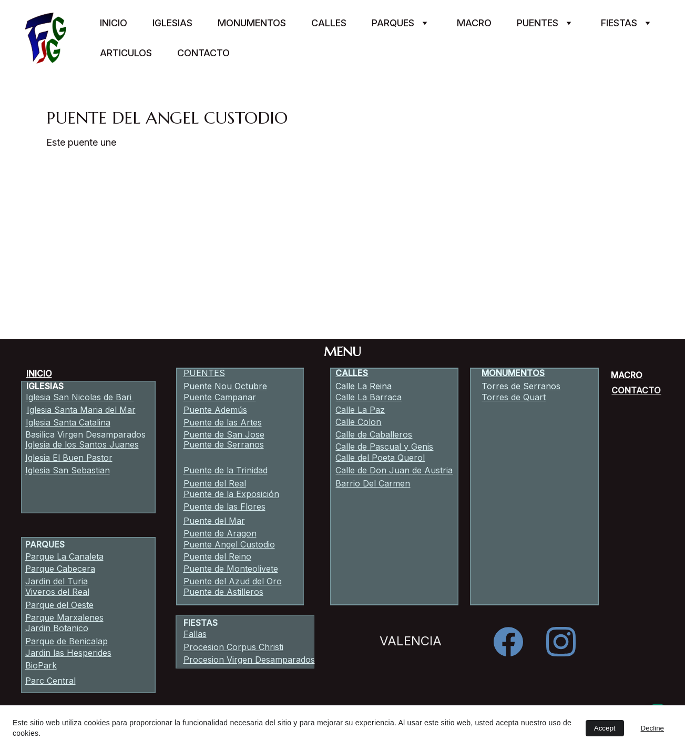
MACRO (626, 375)
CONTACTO (636, 390)
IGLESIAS (45, 386)
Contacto (203, 52)
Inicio (113, 22)
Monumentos (252, 22)
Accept (605, 728)
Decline (652, 728)
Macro (474, 22)
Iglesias (172, 22)
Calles (328, 22)
